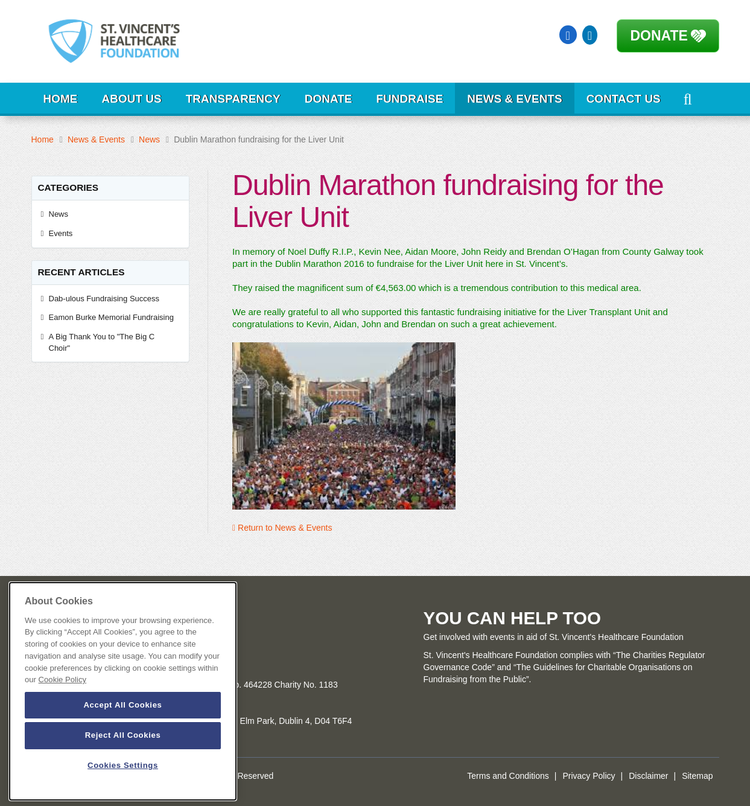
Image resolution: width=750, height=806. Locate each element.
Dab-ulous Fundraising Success (105, 298)
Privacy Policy (588, 776)
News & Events (514, 98)
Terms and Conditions (507, 776)
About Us (132, 98)
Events (61, 233)
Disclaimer (648, 776)
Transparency (233, 98)
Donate (659, 35)
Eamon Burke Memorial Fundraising (111, 317)
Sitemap (697, 776)
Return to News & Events (282, 528)
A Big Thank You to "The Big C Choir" (102, 342)
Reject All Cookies (123, 735)
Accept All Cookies (122, 704)
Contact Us (623, 98)
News (149, 139)
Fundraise (409, 98)
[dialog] (123, 691)
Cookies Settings (122, 765)
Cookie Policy (62, 679)
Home (60, 98)
